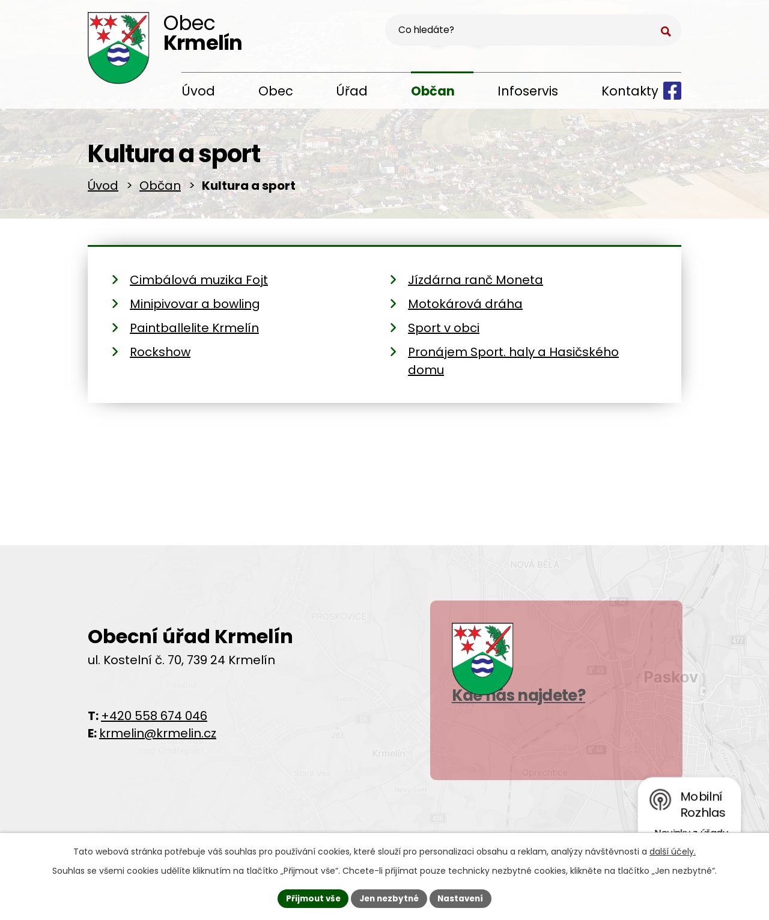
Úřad (352, 91)
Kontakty (629, 91)
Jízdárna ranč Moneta (475, 284)
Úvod (198, 91)
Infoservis (527, 91)
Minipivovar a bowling (195, 308)
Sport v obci (443, 332)
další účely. (672, 850)
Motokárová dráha (465, 308)
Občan (433, 91)
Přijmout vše (309, 898)
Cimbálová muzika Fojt (199, 284)
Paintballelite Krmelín (194, 332)
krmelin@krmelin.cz (157, 736)
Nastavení (464, 898)
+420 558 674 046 (154, 719)
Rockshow (160, 356)
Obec (275, 91)
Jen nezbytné (389, 898)
